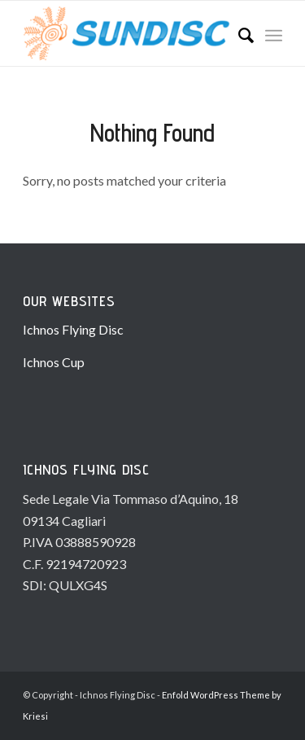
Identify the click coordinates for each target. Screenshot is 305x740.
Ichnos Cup (54, 362)
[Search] (238, 33)
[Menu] (273, 33)
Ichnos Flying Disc (73, 329)
